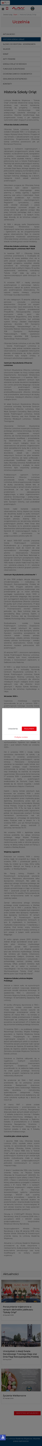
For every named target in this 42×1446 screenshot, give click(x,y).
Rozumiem (29, 729)
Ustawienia (13, 729)
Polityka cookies (21, 737)
